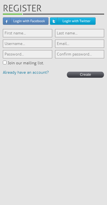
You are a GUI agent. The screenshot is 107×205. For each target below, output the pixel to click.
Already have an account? (26, 72)
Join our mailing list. (26, 63)
